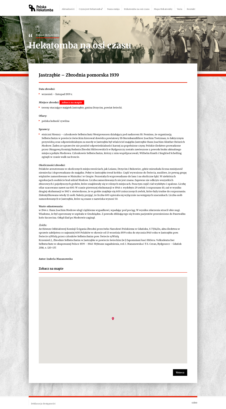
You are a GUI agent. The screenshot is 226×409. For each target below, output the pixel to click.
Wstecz (180, 372)
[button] (113, 318)
